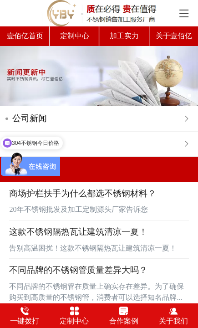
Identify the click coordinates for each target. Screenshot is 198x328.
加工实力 (124, 36)
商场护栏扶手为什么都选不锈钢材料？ (82, 193)
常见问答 (29, 144)
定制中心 (74, 36)
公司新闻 (29, 118)
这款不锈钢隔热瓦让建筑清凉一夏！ (78, 231)
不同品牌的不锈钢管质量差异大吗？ (78, 270)
